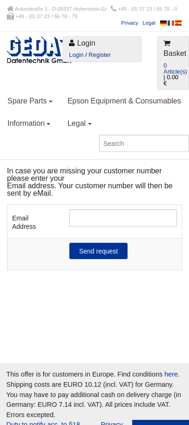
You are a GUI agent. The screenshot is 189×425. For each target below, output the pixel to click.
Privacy (129, 23)
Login (76, 54)
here (171, 374)
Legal (148, 23)
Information (28, 123)
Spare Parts (30, 101)
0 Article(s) (175, 68)
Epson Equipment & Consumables (124, 101)
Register (99, 54)
